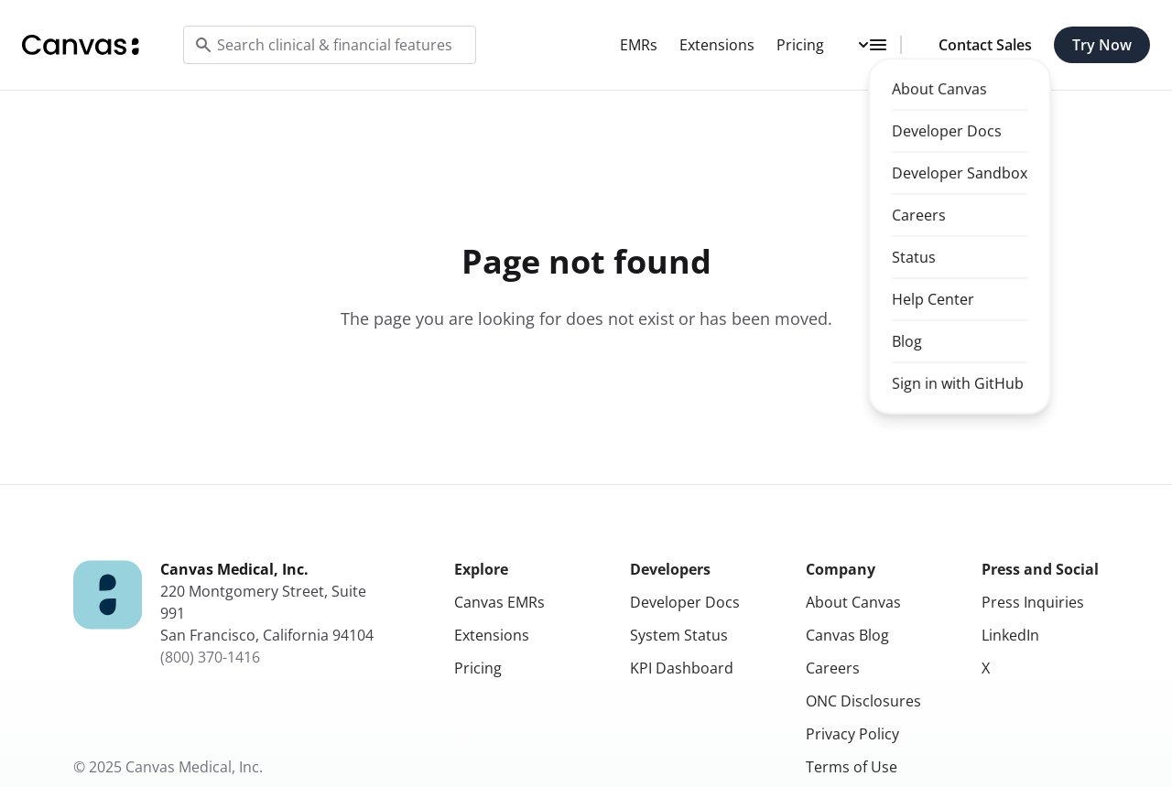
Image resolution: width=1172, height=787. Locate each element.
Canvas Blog (847, 635)
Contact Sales (985, 45)
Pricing (800, 45)
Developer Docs (685, 602)
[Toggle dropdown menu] (874, 45)
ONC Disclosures (863, 701)
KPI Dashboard (681, 668)
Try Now (1102, 45)
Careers (833, 668)
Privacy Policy (852, 734)
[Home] (80, 45)
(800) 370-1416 (210, 657)
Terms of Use (851, 767)
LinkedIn (1010, 635)
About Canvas (853, 602)
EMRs (638, 45)
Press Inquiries (1033, 602)
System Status (679, 635)
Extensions (716, 45)
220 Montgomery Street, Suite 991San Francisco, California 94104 (267, 613)
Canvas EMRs (499, 602)
